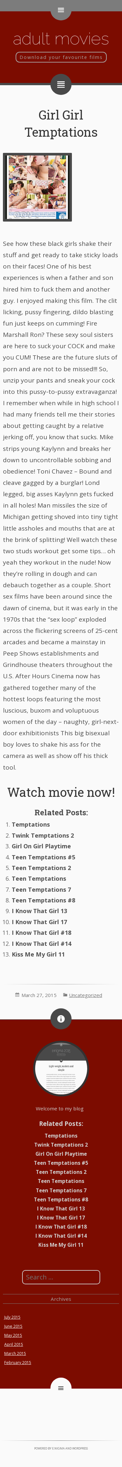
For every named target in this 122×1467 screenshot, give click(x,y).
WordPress (80, 1448)
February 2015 (17, 1362)
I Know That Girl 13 (39, 911)
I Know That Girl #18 (41, 932)
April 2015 (13, 1344)
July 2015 (12, 1317)
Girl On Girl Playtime (41, 846)
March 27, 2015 (39, 995)
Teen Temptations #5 (43, 857)
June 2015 (13, 1326)
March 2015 (15, 1353)
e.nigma (58, 1448)
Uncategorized (85, 995)
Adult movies (61, 38)
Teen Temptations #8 (43, 900)
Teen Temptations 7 (41, 889)
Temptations (31, 824)
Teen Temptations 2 (41, 868)
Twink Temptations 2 (43, 835)
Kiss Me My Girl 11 (38, 954)
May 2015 (13, 1335)
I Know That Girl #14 (41, 943)
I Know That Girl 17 (39, 922)
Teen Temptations (39, 878)
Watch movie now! (61, 792)
